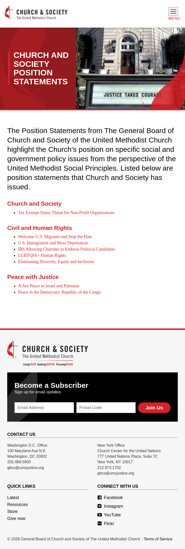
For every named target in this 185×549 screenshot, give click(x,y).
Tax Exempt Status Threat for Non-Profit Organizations (66, 212)
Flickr (105, 523)
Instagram (110, 506)
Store (12, 511)
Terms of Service (158, 539)
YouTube (109, 514)
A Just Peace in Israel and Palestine (48, 286)
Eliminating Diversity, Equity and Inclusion (56, 261)
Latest (13, 497)
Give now (16, 518)
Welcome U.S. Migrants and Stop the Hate (55, 236)
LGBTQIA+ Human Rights (42, 255)
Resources (17, 504)
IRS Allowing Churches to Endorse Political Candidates (66, 249)
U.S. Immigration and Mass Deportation (53, 243)
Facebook (110, 497)
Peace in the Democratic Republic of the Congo (59, 292)
